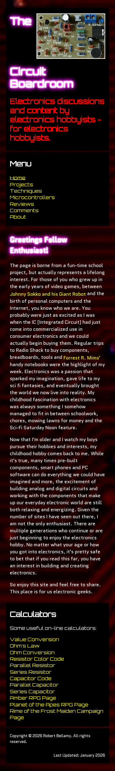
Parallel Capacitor (34, 685)
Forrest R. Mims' (81, 357)
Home (17, 178)
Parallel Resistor (32, 665)
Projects (21, 184)
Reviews (22, 204)
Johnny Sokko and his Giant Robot (48, 294)
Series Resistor (31, 672)
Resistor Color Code (37, 659)
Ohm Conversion (32, 652)
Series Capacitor (32, 691)
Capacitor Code (31, 678)
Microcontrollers (32, 198)
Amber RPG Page (33, 698)
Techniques (26, 191)
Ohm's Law (25, 646)
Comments (24, 210)
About (18, 217)
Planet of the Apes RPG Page (49, 704)
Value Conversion (34, 639)
